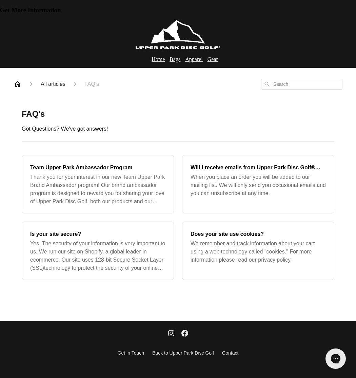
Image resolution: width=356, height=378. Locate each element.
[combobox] (301, 84)
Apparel (194, 59)
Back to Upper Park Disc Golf (183, 353)
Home (158, 59)
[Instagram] (171, 334)
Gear (212, 59)
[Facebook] (185, 334)
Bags (175, 59)
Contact (230, 353)
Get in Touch (131, 353)
